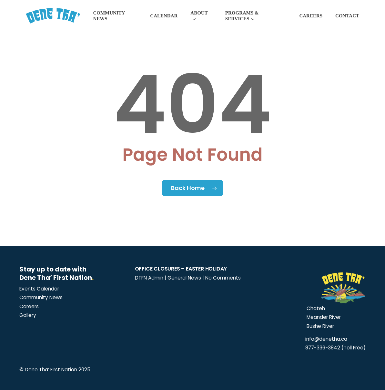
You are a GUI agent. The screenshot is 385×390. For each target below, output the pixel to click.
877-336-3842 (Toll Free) (335, 347)
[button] (39, 288)
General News (184, 277)
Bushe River (319, 326)
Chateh (315, 308)
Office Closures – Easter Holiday (181, 268)
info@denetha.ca (326, 339)
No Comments (223, 277)
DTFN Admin (149, 277)
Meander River (323, 317)
